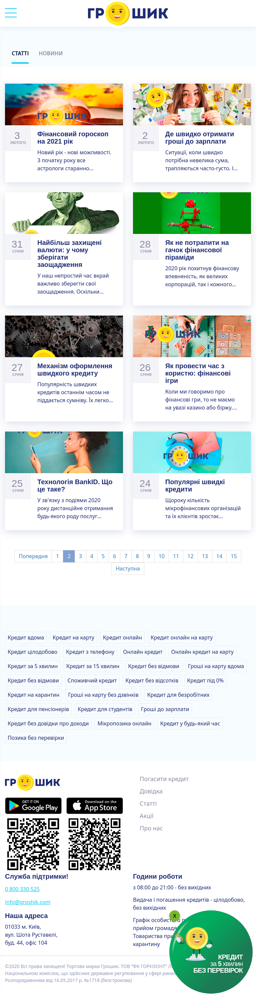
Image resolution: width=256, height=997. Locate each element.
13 (205, 556)
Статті (20, 53)
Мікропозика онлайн (124, 723)
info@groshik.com (27, 902)
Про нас (151, 828)
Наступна (128, 568)
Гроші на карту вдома (216, 666)
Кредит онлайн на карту (182, 637)
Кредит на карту (73, 637)
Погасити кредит (164, 779)
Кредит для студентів (105, 709)
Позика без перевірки (36, 737)
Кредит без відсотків (151, 680)
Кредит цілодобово (32, 651)
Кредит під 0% (205, 680)
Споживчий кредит (92, 680)
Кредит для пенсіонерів (38, 709)
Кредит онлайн (122, 637)
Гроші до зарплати (165, 709)
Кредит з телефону (90, 651)
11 (176, 556)
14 (219, 556)
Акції (146, 816)
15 (234, 556)
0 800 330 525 (22, 889)
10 (162, 556)
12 (190, 556)
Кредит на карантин (33, 694)
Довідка (151, 791)
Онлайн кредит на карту (202, 651)
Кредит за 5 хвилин (33, 666)
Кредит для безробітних (178, 694)
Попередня (33, 556)
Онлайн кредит (142, 651)
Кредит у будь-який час (190, 723)
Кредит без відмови (153, 666)
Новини (51, 53)
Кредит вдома (26, 637)
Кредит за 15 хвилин (92, 666)
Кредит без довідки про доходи (48, 723)
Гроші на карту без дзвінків (103, 694)
